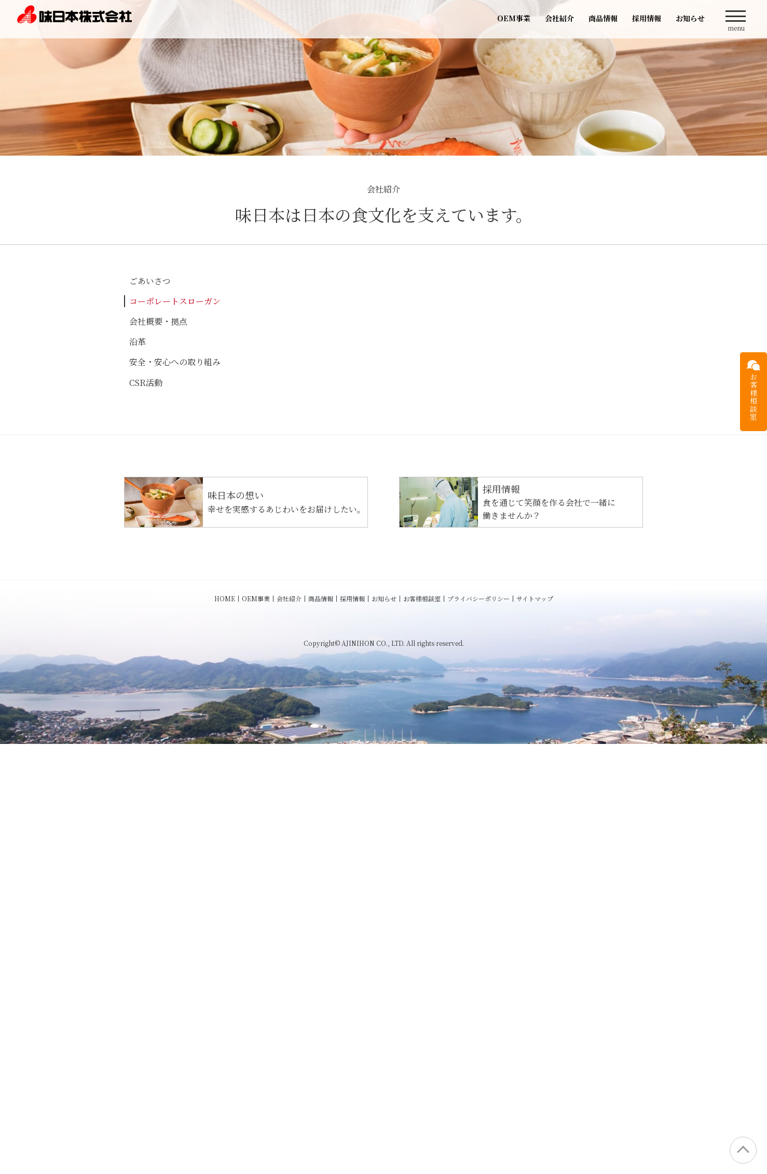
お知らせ (690, 18)
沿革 (137, 342)
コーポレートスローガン (175, 301)
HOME (224, 1028)
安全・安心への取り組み (175, 362)
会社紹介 (559, 18)
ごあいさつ (150, 281)
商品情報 (603, 18)
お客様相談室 (422, 1028)
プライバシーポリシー (478, 1028)
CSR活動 (145, 383)
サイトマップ (534, 1028)
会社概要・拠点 (158, 321)
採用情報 (646, 18)
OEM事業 (513, 18)
